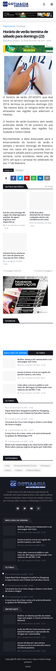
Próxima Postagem (43, 270)
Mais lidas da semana (15, 352)
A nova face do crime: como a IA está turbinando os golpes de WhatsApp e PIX (28, 434)
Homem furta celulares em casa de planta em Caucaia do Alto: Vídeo (14, 255)
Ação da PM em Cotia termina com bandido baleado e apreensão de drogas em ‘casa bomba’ (33, 631)
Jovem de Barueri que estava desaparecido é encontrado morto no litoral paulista (33, 645)
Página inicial (9, 26)
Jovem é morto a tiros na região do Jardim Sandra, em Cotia (33, 373)
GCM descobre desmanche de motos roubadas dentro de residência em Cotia (40, 216)
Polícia (8, 470)
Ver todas (49, 186)
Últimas (40, 352)
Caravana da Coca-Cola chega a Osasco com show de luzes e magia (28, 423)
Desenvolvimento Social (25, 465)
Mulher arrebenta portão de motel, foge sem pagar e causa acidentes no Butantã (35, 618)
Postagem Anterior (12, 270)
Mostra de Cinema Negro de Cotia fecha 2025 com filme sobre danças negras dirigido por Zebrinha (28, 446)
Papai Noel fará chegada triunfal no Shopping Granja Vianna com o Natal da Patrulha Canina (27, 412)
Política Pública (33, 470)
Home (28, 666)
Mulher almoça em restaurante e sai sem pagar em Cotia (34, 360)
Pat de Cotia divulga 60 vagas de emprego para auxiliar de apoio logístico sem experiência (14, 217)
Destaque (21, 26)
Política (18, 470)
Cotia (7, 465)
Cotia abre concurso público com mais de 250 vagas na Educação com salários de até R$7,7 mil (34, 387)
